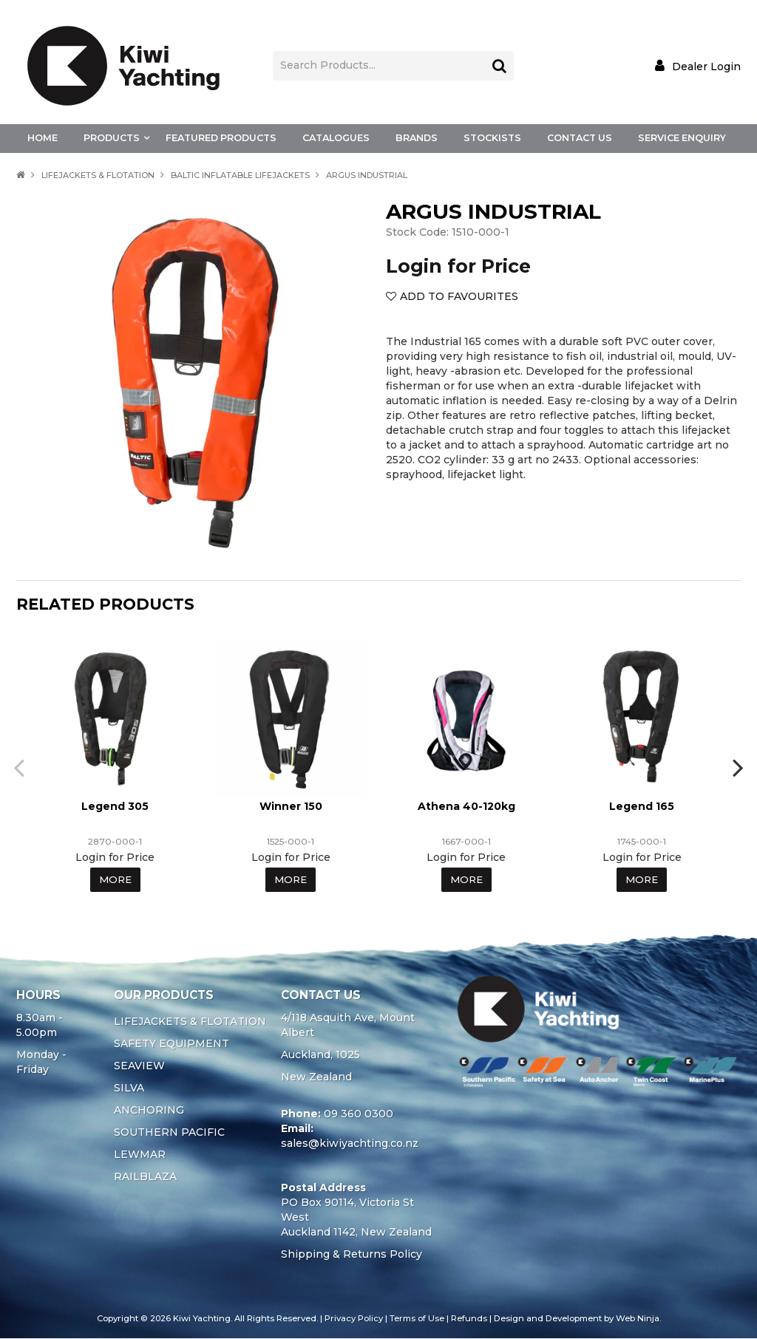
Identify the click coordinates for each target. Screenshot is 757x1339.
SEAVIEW (139, 1066)
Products (112, 137)
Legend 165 (641, 806)
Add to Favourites (459, 296)
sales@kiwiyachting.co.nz (349, 1144)
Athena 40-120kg (466, 806)
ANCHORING (149, 1110)
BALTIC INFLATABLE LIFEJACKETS (240, 175)
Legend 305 (115, 806)
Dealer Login (706, 66)
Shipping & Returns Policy (351, 1254)
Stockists (492, 137)
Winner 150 (290, 806)
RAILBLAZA (145, 1177)
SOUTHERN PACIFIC (169, 1132)
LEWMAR (140, 1155)
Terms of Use (417, 1319)
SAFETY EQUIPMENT (171, 1044)
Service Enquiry (682, 137)
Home (42, 137)
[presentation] (16, 768)
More (115, 880)
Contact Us (579, 137)
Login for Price (458, 266)
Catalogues (336, 137)
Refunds (469, 1319)
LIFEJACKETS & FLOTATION (98, 175)
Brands (417, 137)
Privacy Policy (354, 1319)
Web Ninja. (638, 1319)
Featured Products (221, 137)
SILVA (129, 1088)
